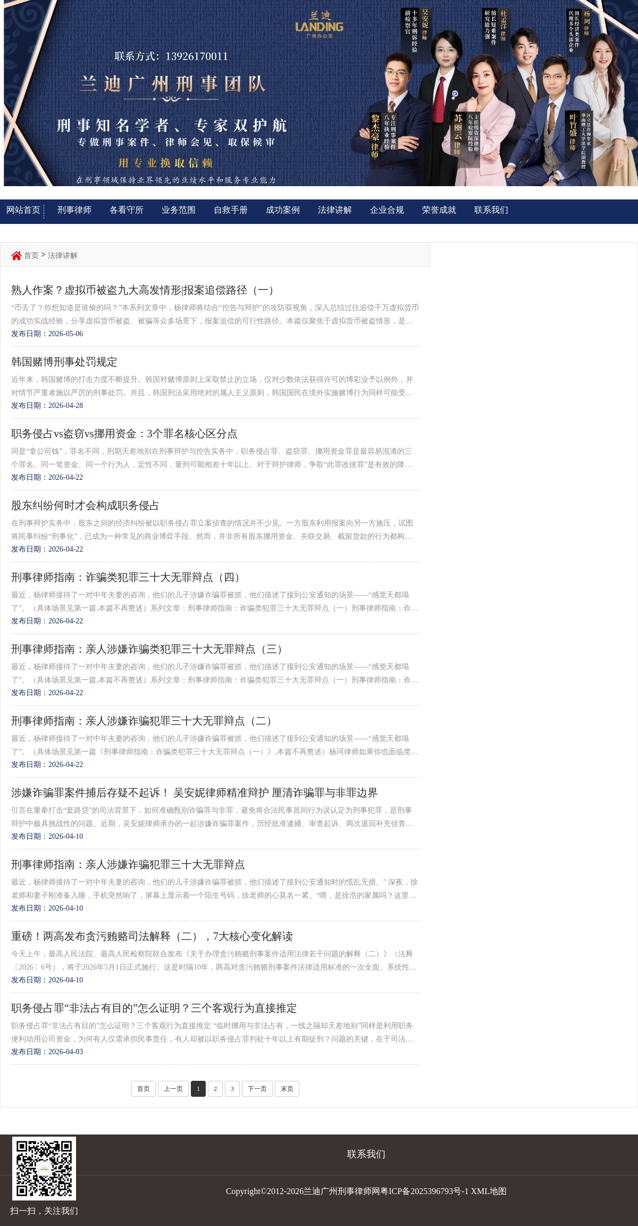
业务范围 (179, 209)
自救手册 (231, 209)
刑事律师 (74, 209)
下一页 (257, 1088)
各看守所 (127, 209)
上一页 (173, 1088)
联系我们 (491, 209)
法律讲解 (335, 209)
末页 (287, 1088)
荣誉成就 (439, 209)
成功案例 (283, 209)
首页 (31, 256)
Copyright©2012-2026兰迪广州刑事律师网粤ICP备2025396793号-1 (347, 1191)
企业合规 (387, 209)
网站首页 (23, 209)
